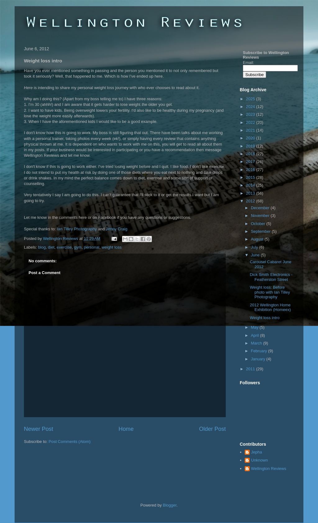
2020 (251, 138)
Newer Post (38, 429)
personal (91, 247)
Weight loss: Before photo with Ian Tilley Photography (270, 292)
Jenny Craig (116, 229)
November (261, 215)
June (256, 255)
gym (78, 247)
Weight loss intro (264, 317)
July (255, 247)
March (257, 343)
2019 (251, 146)
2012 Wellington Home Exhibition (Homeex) (270, 307)
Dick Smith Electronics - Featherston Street (271, 277)
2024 (251, 106)
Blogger (169, 505)
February (259, 351)
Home (126, 429)
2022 (251, 122)
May (255, 327)
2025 (251, 99)
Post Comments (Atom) (70, 441)
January (258, 359)
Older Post (212, 429)
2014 (251, 185)
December (261, 207)
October (258, 223)
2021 (251, 130)
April (255, 335)
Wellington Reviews (61, 238)
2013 (251, 193)
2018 (251, 153)
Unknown (259, 460)
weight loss (111, 247)
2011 (251, 369)
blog (42, 247)
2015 (251, 177)
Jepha (256, 452)
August (258, 239)
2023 (251, 114)
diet (51, 247)
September (261, 231)
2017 (251, 161)
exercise (64, 247)
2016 (251, 169)
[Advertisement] (96, 463)
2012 (251, 201)
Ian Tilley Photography (77, 229)
